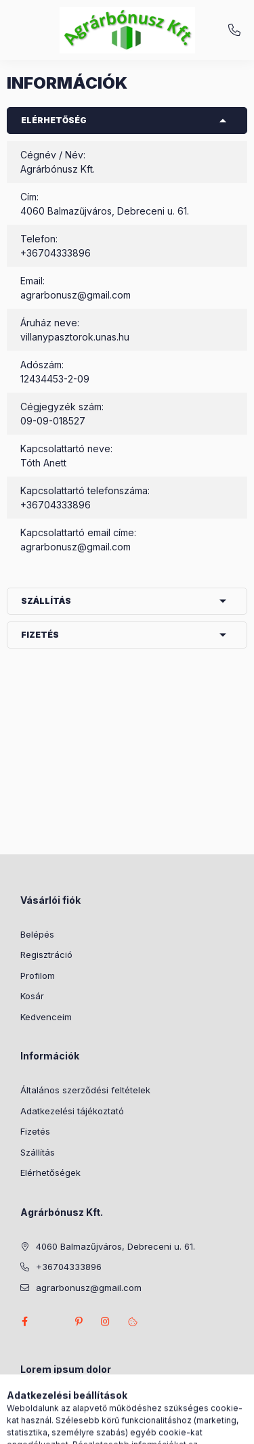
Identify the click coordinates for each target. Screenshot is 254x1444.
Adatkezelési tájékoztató (72, 1111)
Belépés (37, 934)
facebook (24, 1321)
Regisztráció (46, 954)
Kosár (32, 995)
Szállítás (37, 1152)
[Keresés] (105, 1427)
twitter (51, 1321)
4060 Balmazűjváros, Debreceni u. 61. (115, 1246)
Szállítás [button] (46, 601)
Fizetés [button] (40, 635)
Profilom (37, 975)
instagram (105, 1321)
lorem (32, 1404)
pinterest (78, 1321)
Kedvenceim (46, 1016)
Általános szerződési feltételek (85, 1090)
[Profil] (139, 1427)
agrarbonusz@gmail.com (75, 295)
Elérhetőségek (50, 1172)
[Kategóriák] (71, 1427)
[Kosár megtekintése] (182, 1427)
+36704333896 (234, 30)
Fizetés (35, 1131)
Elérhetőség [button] (54, 120)
